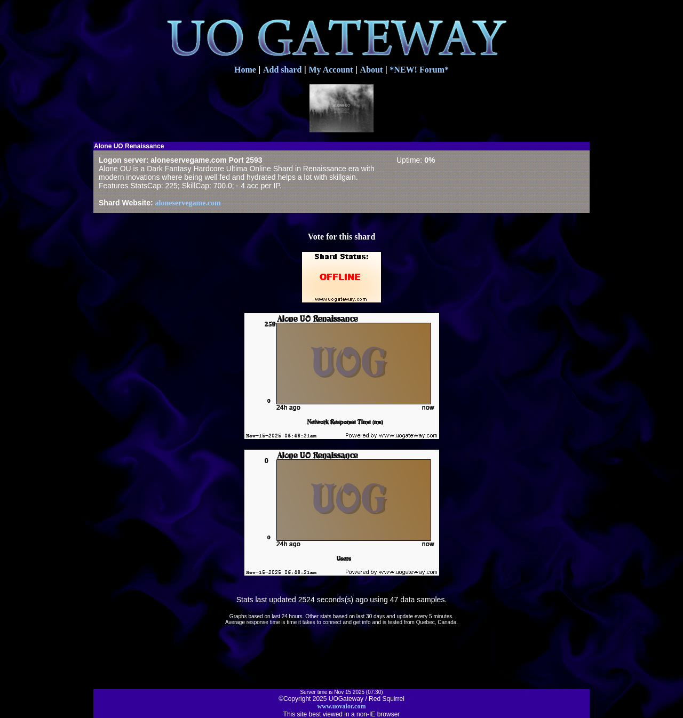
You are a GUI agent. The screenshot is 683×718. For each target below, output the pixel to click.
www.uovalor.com (341, 706)
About (371, 69)
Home (245, 69)
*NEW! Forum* (419, 69)
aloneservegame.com (188, 203)
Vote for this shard (342, 236)
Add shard (282, 69)
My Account (330, 69)
